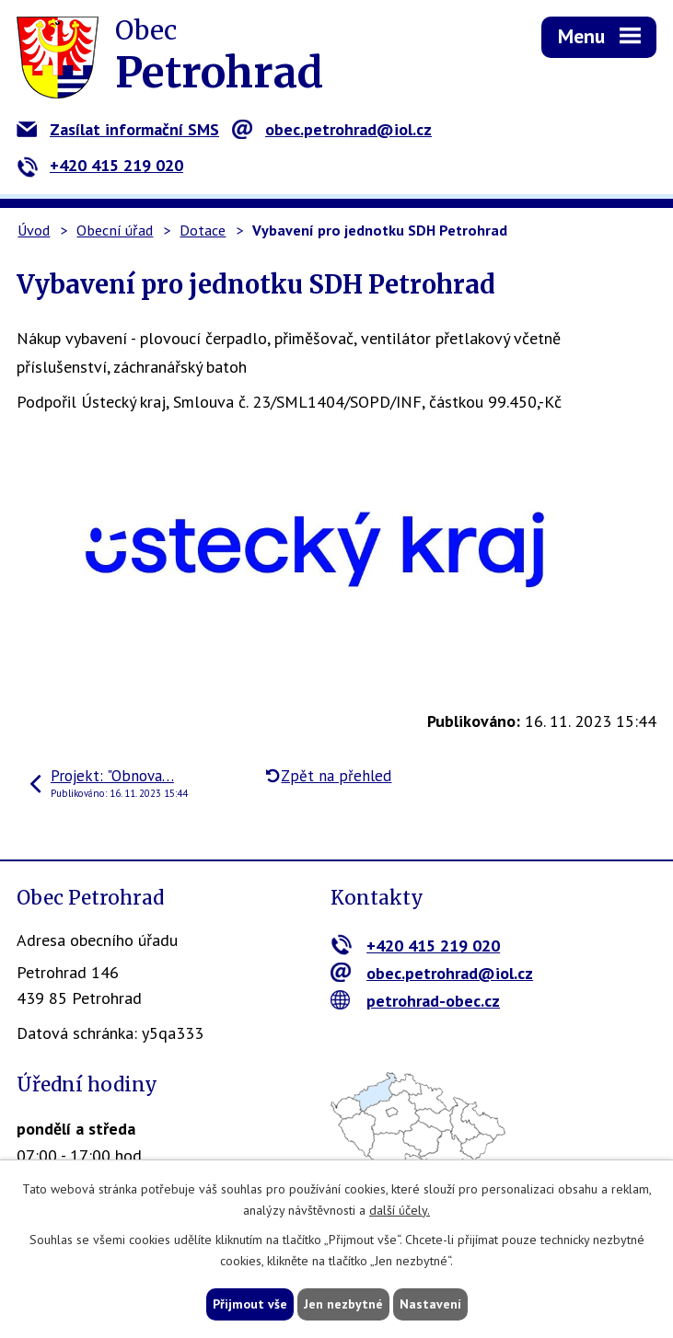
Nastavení (430, 1304)
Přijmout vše (250, 1304)
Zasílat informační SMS (118, 129)
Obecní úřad (114, 230)
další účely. (399, 1210)
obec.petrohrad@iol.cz (332, 129)
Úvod (33, 230)
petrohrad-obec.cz (416, 1000)
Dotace (203, 230)
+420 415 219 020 (100, 165)
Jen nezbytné (343, 1304)
